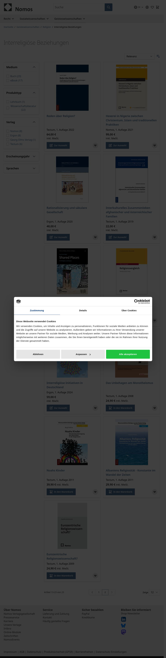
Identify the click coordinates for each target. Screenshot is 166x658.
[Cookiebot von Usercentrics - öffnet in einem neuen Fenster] (136, 301)
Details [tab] (83, 310)
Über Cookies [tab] (129, 310)
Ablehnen (38, 354)
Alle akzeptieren (128, 354)
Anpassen (83, 354)
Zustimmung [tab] (37, 310)
